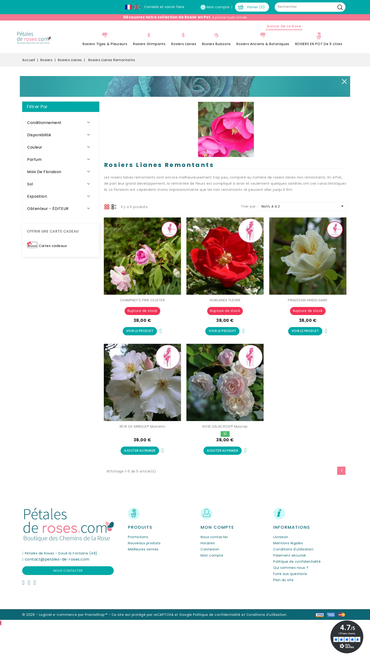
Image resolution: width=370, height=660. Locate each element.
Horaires (208, 577)
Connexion (210, 583)
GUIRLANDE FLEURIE (225, 332)
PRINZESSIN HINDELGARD (308, 332)
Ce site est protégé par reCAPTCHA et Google (152, 648)
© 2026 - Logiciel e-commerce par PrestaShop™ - (67, 648)
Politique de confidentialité (297, 595)
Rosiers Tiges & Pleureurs (47, 76)
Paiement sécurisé (289, 589)
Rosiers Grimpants (91, 76)
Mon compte (212, 589)
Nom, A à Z (303, 239)
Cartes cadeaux (53, 278)
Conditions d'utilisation (293, 583)
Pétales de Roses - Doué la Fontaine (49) (61, 587)
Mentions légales (288, 577)
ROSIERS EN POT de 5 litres (261, 76)
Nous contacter (68, 604)
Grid (107, 239)
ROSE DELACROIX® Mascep (225, 459)
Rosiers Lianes (126, 76)
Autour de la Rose (226, 58)
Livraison (280, 571)
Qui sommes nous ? (290, 601)
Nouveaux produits (144, 577)
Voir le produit (140, 364)
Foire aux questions (290, 607)
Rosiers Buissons (158, 76)
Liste (114, 240)
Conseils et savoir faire (164, 6)
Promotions (138, 571)
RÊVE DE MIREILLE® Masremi (142, 459)
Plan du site (283, 614)
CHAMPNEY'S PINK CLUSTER (142, 332)
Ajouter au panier (140, 484)
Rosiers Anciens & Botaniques (205, 76)
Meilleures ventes (143, 583)
